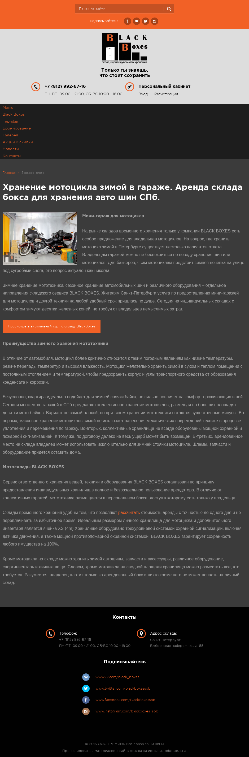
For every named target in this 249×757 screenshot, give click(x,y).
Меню (8, 107)
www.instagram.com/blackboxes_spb (126, 711)
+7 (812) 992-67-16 (65, 87)
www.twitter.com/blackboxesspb (123, 688)
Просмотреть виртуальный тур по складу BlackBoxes (51, 326)
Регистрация (166, 94)
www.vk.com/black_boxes (117, 677)
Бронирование (17, 128)
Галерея (10, 135)
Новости (11, 149)
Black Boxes (14, 114)
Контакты (12, 156)
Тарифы (10, 121)
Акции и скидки (18, 142)
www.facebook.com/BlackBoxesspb (125, 700)
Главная (9, 173)
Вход (143, 94)
